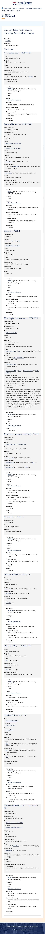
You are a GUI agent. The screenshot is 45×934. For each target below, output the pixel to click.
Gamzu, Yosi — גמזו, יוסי (13, 241)
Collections (7, 8)
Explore (18, 11)
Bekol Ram (9, 162)
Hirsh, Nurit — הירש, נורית (13, 148)
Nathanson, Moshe (11, 333)
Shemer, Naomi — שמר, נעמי (14, 823)
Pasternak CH (10, 458)
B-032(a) (8, 41)
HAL (33, 462)
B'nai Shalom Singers (14, 100)
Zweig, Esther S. (10, 725)
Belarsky (8, 589)
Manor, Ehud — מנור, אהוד (13, 143)
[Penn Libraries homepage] (22, 4)
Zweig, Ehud (9, 730)
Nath (19, 351)
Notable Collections (18, 8)
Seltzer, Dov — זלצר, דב (13, 245)
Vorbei (31, 76)
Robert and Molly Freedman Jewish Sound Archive (22, 926)
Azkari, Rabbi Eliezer (12, 721)
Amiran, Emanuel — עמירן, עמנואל (16, 444)
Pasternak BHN (28, 371)
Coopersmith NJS (11, 351)
